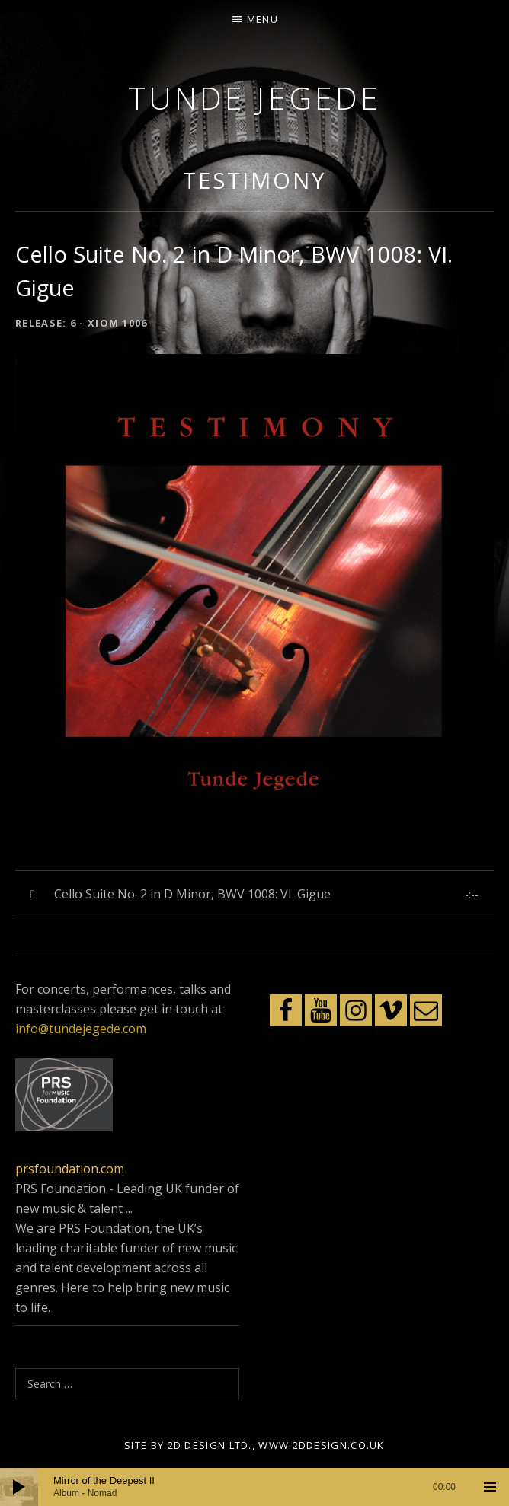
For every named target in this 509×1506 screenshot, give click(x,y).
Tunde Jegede (254, 97)
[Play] (19, 1487)
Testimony (254, 180)
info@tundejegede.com (80, 1028)
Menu (262, 19)
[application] (254, 1487)
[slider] (254, 1487)
